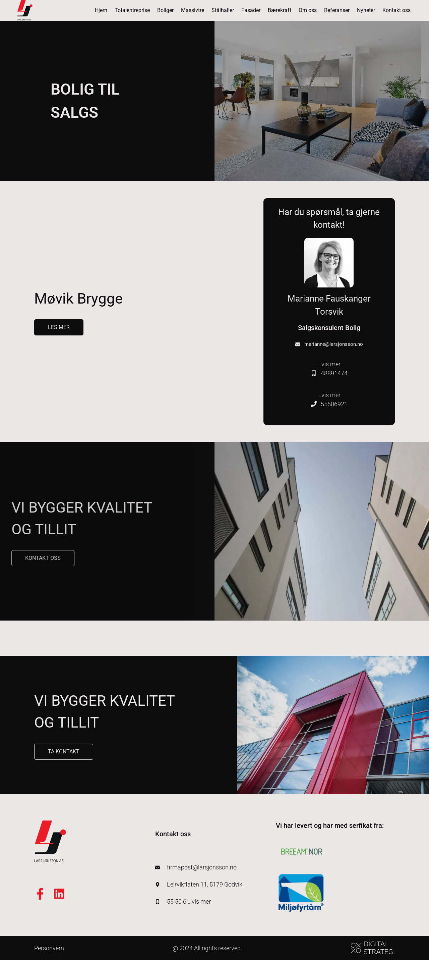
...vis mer (329, 369)
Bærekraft (279, 10)
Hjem (101, 10)
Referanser (337, 10)
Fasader (250, 10)
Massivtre (192, 10)
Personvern (49, 948)
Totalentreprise (132, 10)
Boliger (165, 10)
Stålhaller (222, 10)
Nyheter (366, 10)
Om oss (308, 10)
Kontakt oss (396, 10)
